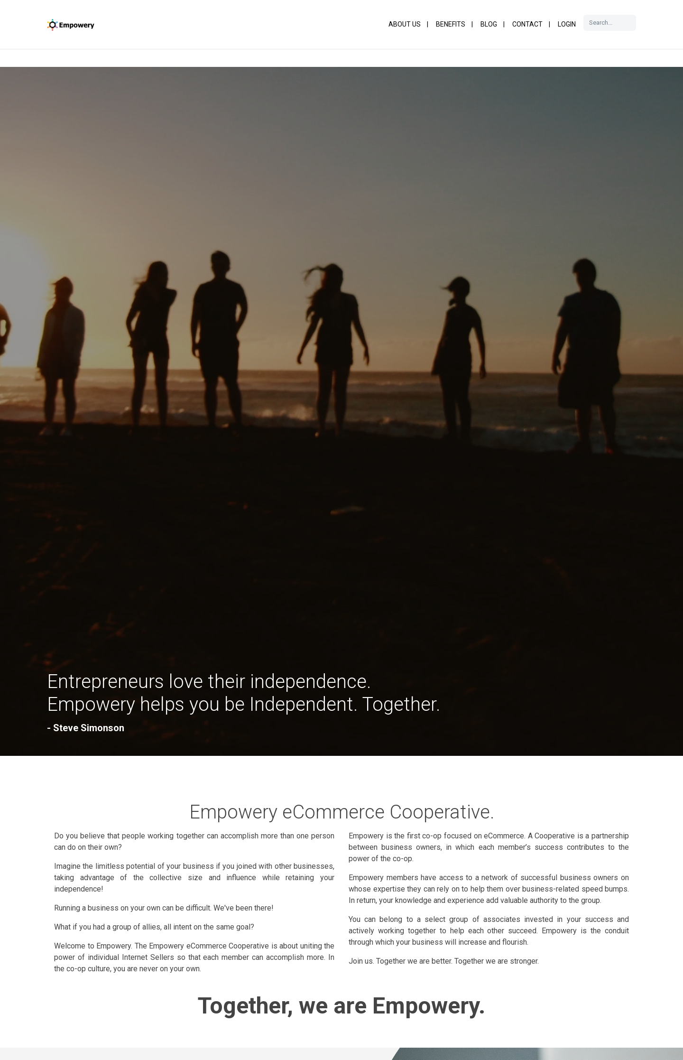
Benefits (450, 24)
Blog (488, 24)
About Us (404, 24)
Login (567, 24)
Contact (527, 24)
